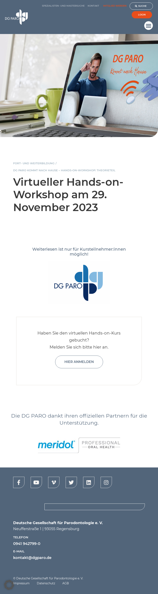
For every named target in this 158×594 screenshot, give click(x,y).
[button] (148, 25)
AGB (65, 583)
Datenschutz (46, 583)
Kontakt (93, 5)
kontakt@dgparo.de (32, 557)
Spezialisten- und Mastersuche (63, 5)
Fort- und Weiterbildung (34, 163)
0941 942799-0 (26, 543)
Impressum (21, 583)
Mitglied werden (115, 5)
